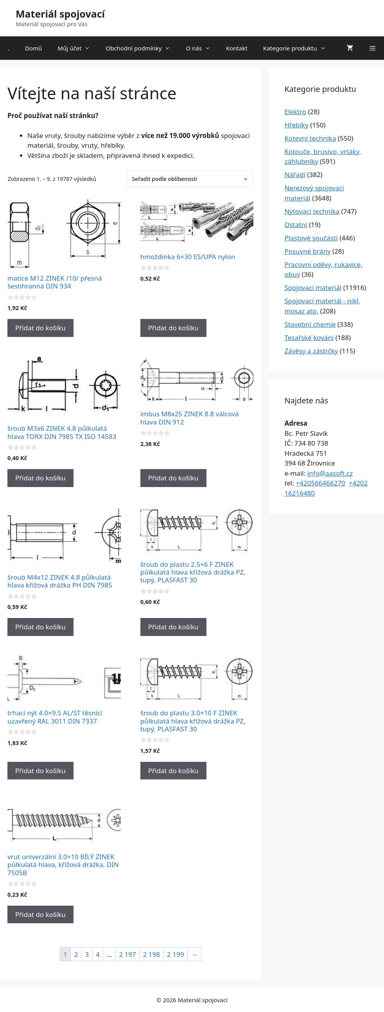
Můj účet (77, 48)
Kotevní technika (310, 138)
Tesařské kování (309, 337)
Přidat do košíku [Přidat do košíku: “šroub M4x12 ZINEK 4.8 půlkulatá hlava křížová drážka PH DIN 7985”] (40, 626)
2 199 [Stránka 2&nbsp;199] (175, 954)
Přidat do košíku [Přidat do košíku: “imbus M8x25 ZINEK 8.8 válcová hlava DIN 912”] (173, 477)
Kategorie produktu (298, 48)
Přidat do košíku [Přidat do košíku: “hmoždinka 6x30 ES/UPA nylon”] (173, 327)
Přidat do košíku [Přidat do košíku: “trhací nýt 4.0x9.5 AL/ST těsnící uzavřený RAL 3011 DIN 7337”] (40, 770)
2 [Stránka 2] (76, 954)
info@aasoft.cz (330, 473)
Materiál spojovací (60, 13)
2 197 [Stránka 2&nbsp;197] (127, 954)
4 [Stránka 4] (98, 954)
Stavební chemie (310, 324)
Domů (33, 48)
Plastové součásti (310, 237)
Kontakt (237, 48)
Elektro (295, 111)
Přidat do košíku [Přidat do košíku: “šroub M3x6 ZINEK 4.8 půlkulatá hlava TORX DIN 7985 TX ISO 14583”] (40, 477)
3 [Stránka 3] (87, 954)
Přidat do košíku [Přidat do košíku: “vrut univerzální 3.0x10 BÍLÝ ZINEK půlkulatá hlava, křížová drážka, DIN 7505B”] (40, 914)
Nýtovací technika (311, 211)
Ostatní (295, 224)
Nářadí (294, 174)
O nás (202, 48)
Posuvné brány (307, 251)
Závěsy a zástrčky (311, 350)
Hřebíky (296, 124)
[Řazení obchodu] (190, 178)
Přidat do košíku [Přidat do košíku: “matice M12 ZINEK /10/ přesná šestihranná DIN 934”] (40, 327)
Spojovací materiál (312, 287)
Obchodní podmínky (142, 48)
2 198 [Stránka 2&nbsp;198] (151, 954)
